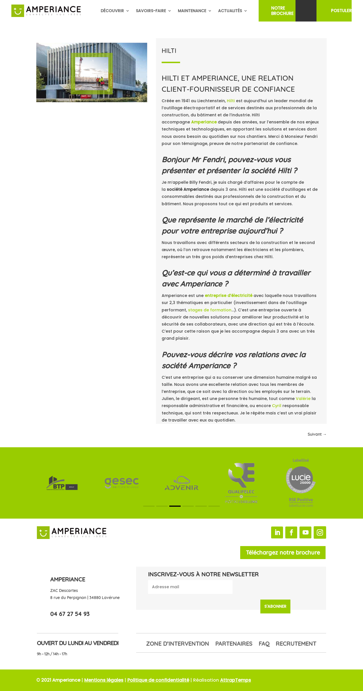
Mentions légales (103, 680)
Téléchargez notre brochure (283, 552)
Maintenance (192, 11)
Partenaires (233, 644)
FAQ (264, 644)
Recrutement (296, 644)
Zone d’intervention (177, 644)
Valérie (303, 398)
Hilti (231, 101)
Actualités (230, 11)
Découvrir (112, 11)
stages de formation (209, 310)
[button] (149, 506)
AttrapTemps (235, 680)
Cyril (276, 405)
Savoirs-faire (151, 11)
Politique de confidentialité (158, 680)
